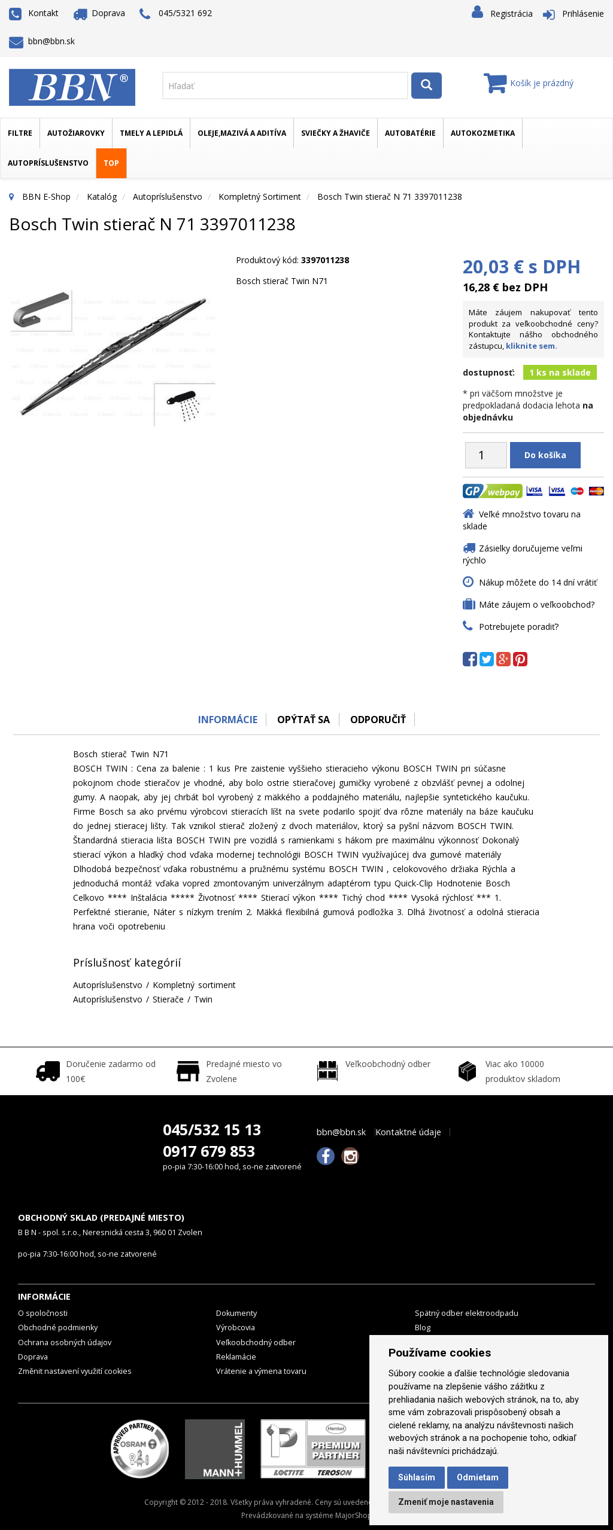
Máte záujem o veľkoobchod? (536, 604)
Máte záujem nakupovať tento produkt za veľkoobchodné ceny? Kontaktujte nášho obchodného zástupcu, (533, 329)
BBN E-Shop (46, 196)
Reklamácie (236, 1357)
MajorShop (353, 1515)
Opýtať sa (303, 719)
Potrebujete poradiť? (519, 626)
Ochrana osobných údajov (64, 1342)
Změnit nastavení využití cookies (75, 1371)
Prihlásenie (583, 13)
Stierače (168, 999)
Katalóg (102, 196)
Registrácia (511, 13)
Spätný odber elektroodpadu (466, 1313)
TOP (111, 163)
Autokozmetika (483, 133)
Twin (203, 999)
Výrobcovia (235, 1327)
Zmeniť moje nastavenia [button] (446, 1502)
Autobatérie (410, 133)
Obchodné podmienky (58, 1327)
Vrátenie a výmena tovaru (261, 1371)
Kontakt (34, 13)
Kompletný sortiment (260, 196)
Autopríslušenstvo (48, 163)
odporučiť (378, 719)
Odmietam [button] (478, 1477)
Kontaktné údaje (408, 1132)
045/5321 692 (175, 14)
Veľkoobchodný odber (256, 1342)
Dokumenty (236, 1313)
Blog (422, 1327)
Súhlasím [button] (416, 1477)
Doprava (99, 13)
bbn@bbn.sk (42, 41)
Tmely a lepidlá (151, 133)
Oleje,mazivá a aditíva (242, 133)
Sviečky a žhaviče (335, 133)
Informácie (226, 719)
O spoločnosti (43, 1313)
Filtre (20, 133)
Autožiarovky (76, 133)
